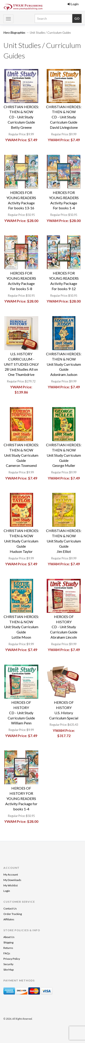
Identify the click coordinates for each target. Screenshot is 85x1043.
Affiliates (8, 919)
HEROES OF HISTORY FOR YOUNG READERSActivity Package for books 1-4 (21, 798)
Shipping (8, 942)
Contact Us (10, 908)
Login (73, 4)
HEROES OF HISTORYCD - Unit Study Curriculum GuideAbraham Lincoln (63, 626)
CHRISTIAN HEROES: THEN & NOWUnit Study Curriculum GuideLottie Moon (21, 626)
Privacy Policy (11, 958)
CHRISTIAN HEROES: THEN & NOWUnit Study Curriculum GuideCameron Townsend (21, 455)
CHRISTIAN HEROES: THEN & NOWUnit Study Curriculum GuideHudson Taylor (21, 540)
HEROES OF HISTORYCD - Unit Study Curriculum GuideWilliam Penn (21, 712)
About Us (9, 937)
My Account (10, 874)
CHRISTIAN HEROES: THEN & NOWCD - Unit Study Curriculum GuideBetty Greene (21, 117)
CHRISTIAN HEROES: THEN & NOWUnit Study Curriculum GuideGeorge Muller (63, 455)
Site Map (8, 969)
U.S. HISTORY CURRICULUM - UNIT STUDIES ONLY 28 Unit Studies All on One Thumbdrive (21, 364)
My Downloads (12, 880)
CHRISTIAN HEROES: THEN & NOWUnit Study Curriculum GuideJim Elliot (63, 540)
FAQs (6, 953)
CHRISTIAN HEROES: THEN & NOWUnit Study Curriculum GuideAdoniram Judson (63, 364)
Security (8, 964)
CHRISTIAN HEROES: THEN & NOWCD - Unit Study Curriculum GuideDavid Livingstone (63, 117)
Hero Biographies (14, 32)
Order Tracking (12, 914)
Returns (8, 948)
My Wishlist (10, 885)
